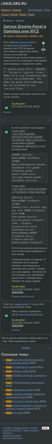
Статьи (5, 14)
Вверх (45, 428)
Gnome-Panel (26, 42)
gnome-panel (21, 36)
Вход (47, 10)
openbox (33, 36)
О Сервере (7, 428)
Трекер (23, 14)
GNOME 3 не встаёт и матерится (29, 375)
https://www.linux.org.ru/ (12, 438)
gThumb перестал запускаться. (29, 383)
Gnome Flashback (21, 45)
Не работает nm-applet (24, 367)
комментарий (20, 304)
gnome (10, 36)
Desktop (20, 20)
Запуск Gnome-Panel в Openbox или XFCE (24, 29)
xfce (41, 36)
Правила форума (21, 428)
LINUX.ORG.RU (13, 3)
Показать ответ (18, 296)
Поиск (31, 14)
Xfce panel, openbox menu (26, 401)
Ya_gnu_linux (18, 103)
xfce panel (18, 413)
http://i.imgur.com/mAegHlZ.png (27, 314)
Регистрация (35, 10)
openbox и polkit (21, 371)
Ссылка (7, 112)
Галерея (16, 10)
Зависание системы (23, 390)
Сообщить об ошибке (12, 436)
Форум (13, 14)
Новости (6, 10)
